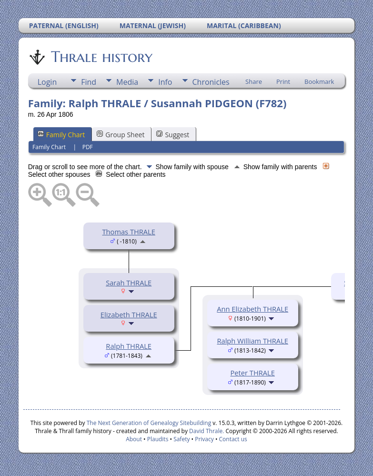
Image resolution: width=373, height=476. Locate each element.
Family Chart (61, 134)
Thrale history (101, 56)
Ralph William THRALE (252, 340)
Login (47, 82)
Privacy (204, 439)
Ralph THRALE (128, 346)
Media (127, 82)
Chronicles (211, 82)
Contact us (233, 439)
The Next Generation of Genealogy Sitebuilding (149, 423)
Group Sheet (120, 134)
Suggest (172, 134)
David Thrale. (206, 431)
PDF (87, 147)
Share (253, 81)
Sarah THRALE (128, 282)
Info (165, 82)
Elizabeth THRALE (129, 314)
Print (283, 81)
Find (88, 82)
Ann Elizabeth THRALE (252, 309)
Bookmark (319, 81)
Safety (181, 439)
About (134, 439)
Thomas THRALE (128, 231)
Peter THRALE (253, 372)
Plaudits (158, 439)
